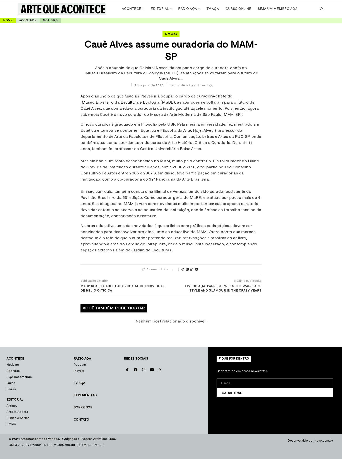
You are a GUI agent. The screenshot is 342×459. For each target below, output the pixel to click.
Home (8, 20)
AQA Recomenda (19, 377)
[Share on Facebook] (179, 269)
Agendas (13, 370)
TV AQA (213, 8)
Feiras (11, 389)
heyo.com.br (324, 440)
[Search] (321, 9)
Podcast (80, 364)
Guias (11, 383)
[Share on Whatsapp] (191, 269)
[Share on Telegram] (196, 269)
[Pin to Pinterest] (182, 269)
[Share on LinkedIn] (187, 269)
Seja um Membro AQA (278, 8)
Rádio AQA (187, 8)
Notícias (50, 20)
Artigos (12, 405)
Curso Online (238, 8)
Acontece (131, 8)
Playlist (79, 370)
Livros (11, 424)
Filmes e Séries (18, 418)
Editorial (160, 8)
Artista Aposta (17, 411)
